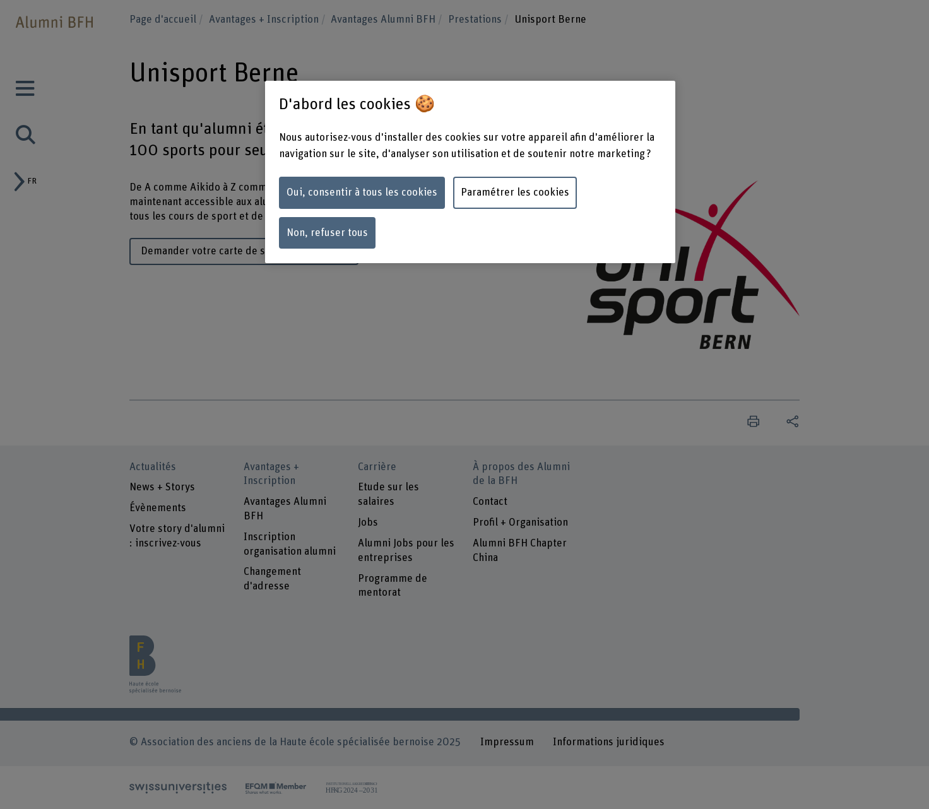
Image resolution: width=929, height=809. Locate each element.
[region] (470, 172)
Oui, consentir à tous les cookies (362, 192)
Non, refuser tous (327, 233)
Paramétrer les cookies (515, 192)
